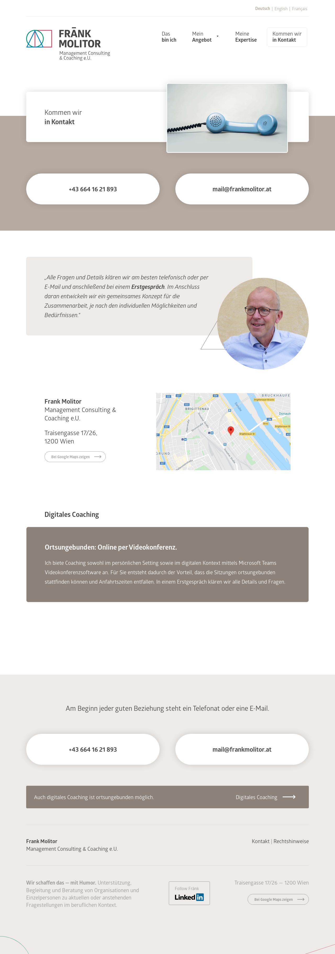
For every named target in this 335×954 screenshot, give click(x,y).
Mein (202, 36)
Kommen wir (287, 36)
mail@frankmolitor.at (242, 189)
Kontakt (261, 841)
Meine (246, 36)
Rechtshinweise (291, 841)
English (281, 8)
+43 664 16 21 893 (93, 189)
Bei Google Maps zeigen (70, 456)
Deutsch (262, 8)
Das (169, 36)
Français (299, 8)
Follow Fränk (189, 893)
